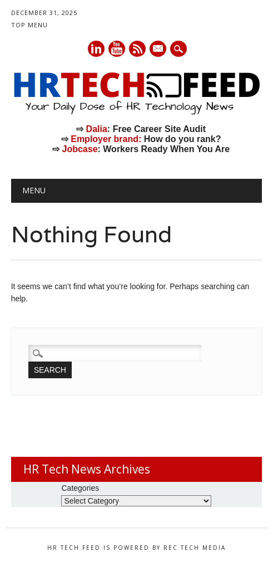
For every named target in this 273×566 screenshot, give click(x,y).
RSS (137, 49)
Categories (80, 488)
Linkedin (96, 49)
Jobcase (79, 149)
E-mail (158, 49)
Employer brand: (106, 139)
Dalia (96, 129)
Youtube (116, 49)
